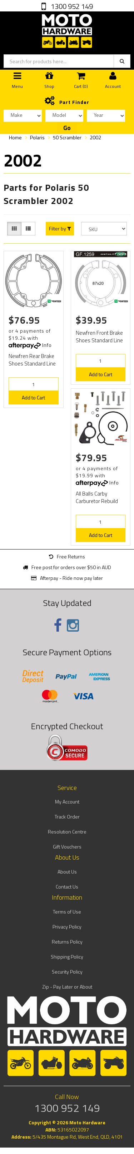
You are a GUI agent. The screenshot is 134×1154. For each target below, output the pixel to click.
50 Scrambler (67, 137)
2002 (95, 137)
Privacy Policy (67, 926)
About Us (67, 871)
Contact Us (67, 886)
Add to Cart (33, 397)
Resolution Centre (67, 831)
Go (67, 128)
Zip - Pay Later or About (67, 986)
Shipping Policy (67, 956)
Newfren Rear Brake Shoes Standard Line (32, 360)
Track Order (67, 816)
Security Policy (67, 971)
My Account (67, 801)
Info (47, 345)
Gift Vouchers (67, 846)
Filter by (60, 228)
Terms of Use (67, 911)
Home (15, 137)
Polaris (37, 137)
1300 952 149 (71, 6)
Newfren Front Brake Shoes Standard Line (99, 336)
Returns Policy (67, 941)
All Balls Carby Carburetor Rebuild (97, 497)
